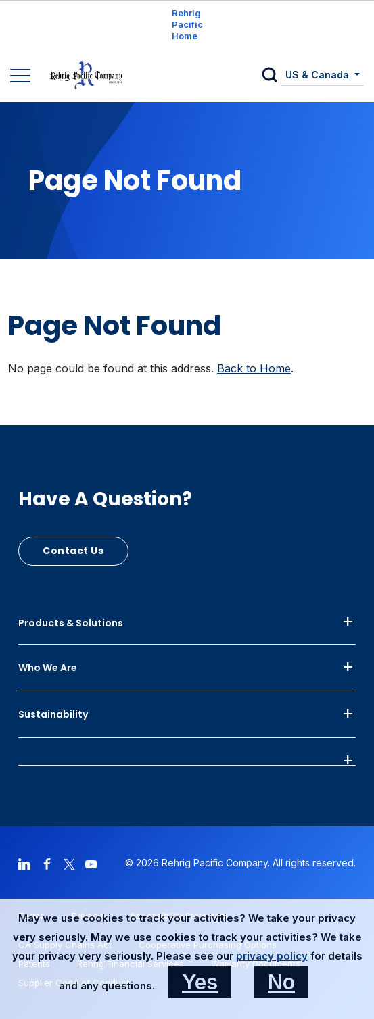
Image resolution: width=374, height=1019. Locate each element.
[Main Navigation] (22, 77)
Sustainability (53, 714)
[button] (271, 75)
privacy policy (272, 955)
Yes (200, 982)
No (281, 982)
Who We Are (47, 667)
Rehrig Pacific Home (187, 24)
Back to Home (254, 368)
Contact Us (73, 550)
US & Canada (318, 74)
